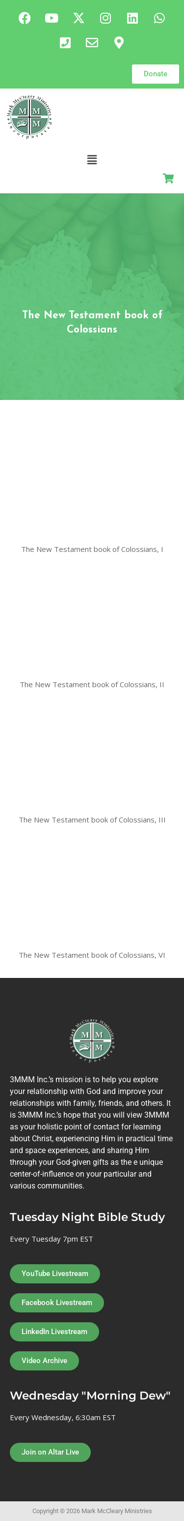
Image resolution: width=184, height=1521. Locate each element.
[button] (91, 159)
